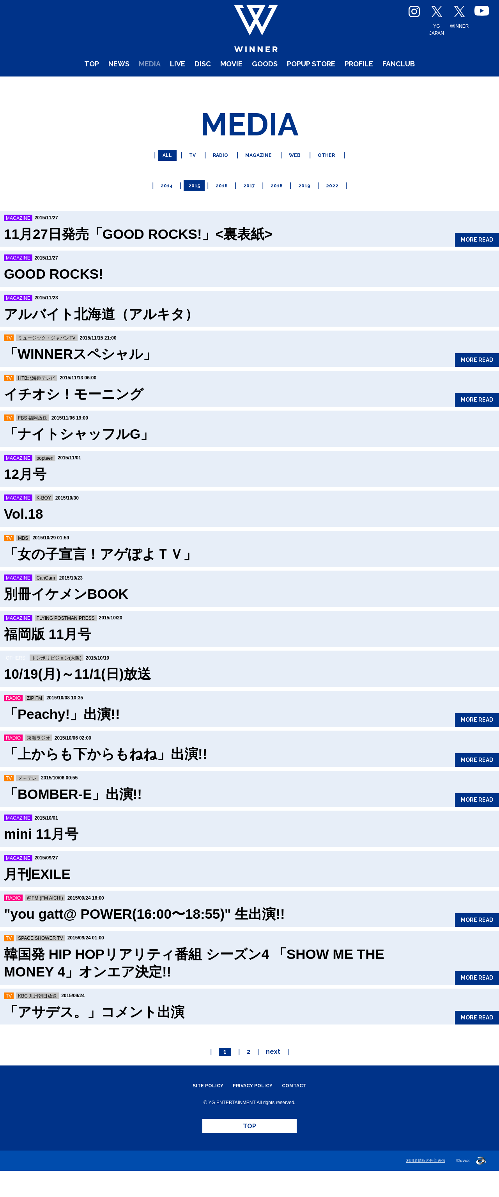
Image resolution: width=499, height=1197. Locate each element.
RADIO (216, 175)
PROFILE (384, 85)
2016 (219, 202)
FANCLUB (435, 85)
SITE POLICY (200, 1102)
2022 (339, 202)
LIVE (157, 85)
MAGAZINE (259, 175)
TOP (50, 85)
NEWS (84, 85)
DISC (188, 85)
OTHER (336, 175)
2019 (309, 202)
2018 (279, 202)
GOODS (264, 85)
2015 (190, 202)
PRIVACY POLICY (253, 1102)
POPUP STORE (322, 85)
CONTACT (302, 1102)
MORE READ (469, 251)
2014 (160, 202)
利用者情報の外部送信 (423, 1187)
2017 (249, 202)
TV (184, 175)
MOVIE (223, 85)
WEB (300, 175)
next (273, 1067)
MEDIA (123, 85)
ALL (157, 175)
